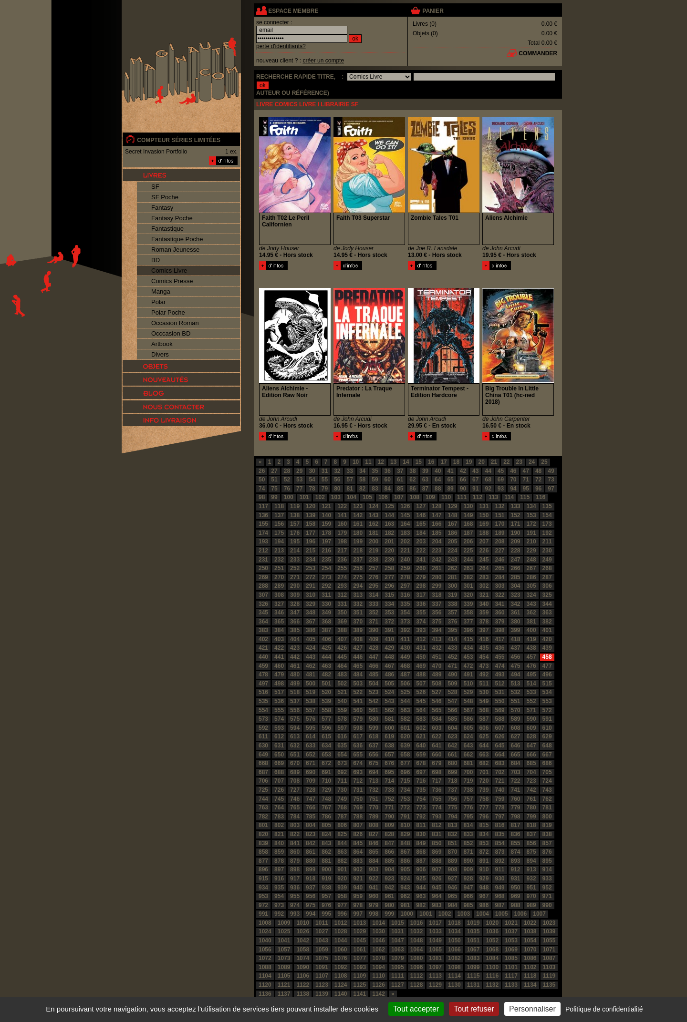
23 (519, 462)
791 (405, 816)
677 (405, 763)
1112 (416, 975)
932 (531, 878)
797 (499, 816)
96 (538, 488)
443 (310, 657)
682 (484, 763)
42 (463, 471)
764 (279, 807)
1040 (265, 940)
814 (468, 825)
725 (263, 790)
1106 (302, 975)
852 (468, 843)
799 (531, 816)
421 (263, 647)
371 (373, 621)
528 (452, 692)
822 (295, 834)
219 (373, 550)
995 (326, 913)
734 (405, 790)
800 (547, 816)
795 (468, 816)
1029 (360, 931)
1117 (511, 975)
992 (279, 913)
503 (358, 683)
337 (436, 604)
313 (358, 595)
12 (381, 462)
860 (295, 851)
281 (452, 577)
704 (531, 772)
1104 (265, 975)
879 (295, 861)
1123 (321, 984)
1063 (397, 949)
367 (310, 621)
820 (263, 834)
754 (421, 799)
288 (263, 586)
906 (421, 869)
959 (358, 896)
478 (263, 674)
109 (430, 497)
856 (531, 843)
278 (405, 577)
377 (468, 621)
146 (421, 515)
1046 (378, 940)
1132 (492, 984)
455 (499, 657)
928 (468, 878)
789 (373, 816)
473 (484, 666)
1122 (302, 984)
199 (358, 541)
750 (358, 799)
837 (531, 834)
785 (310, 816)
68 (488, 479)
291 (310, 586)
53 (299, 479)
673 (342, 763)
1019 (473, 923)
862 (326, 851)
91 (475, 488)
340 (484, 604)
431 (421, 647)
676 (389, 763)
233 (295, 559)
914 (547, 869)
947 (468, 887)
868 (421, 851)
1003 (463, 913)
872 (484, 851)
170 (499, 524)
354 (405, 612)
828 (389, 834)
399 (515, 630)
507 (421, 683)
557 (310, 710)
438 (531, 647)
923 (389, 878)
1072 (265, 958)
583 (421, 718)
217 (342, 550)
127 (421, 506)
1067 (473, 949)
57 (350, 479)
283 (484, 577)
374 (421, 621)
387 (326, 630)
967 (484, 896)
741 (515, 790)
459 (263, 666)
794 (452, 816)
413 (436, 639)
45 (501, 471)
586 (468, 718)
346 (279, 612)
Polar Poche (168, 312)
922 (373, 878)
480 (295, 674)
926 (436, 878)
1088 (265, 967)
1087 (549, 958)
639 (405, 745)
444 (326, 657)
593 (279, 728)
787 (342, 816)
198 (342, 541)
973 (279, 905)
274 (342, 577)
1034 (454, 931)
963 (421, 896)
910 (484, 869)
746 (295, 799)
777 (484, 807)
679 (436, 763)
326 (263, 604)
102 (320, 497)
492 (484, 674)
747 (310, 799)
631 (279, 745)
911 (499, 869)
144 (389, 515)
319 (452, 595)
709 (310, 780)
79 (325, 488)
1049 (435, 940)
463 (326, 666)
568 (484, 710)
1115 (473, 975)
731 (358, 790)
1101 (511, 967)
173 (547, 524)
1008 (265, 923)
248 (531, 559)
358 (468, 612)
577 (326, 718)
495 (531, 674)
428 (373, 647)
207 (484, 541)
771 (389, 807)
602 (421, 728)
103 (336, 497)
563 (405, 710)
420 (547, 639)
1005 (501, 913)
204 (436, 541)
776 (468, 807)
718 (452, 780)
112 (477, 497)
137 (279, 515)
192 (547, 533)
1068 (492, 949)
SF (155, 186)
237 (358, 559)
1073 (284, 958)
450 (421, 657)
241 (421, 559)
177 (310, 533)
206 (468, 541)
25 (544, 462)
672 (326, 763)
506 (405, 683)
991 (263, 913)
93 (501, 488)
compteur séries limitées (178, 140)
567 (468, 710)
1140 (340, 994)
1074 (302, 958)
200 (373, 541)
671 (310, 763)
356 (436, 612)
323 (515, 595)
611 (263, 736)
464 (342, 666)
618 (373, 736)
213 (279, 550)
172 (531, 524)
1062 (378, 949)
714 (389, 780)
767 (326, 807)
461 (295, 666)
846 (373, 843)
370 (358, 621)
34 (362, 471)
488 (421, 674)
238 (373, 559)
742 (531, 790)
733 (389, 790)
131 (484, 506)
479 (279, 674)
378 (484, 621)
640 (421, 745)
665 (515, 754)
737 (452, 790)
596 (326, 728)
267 (531, 568)
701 (484, 772)
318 (436, 595)
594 (295, 728)
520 (326, 692)
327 (279, 604)
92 (488, 488)
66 (463, 479)
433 (452, 647)
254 (326, 568)
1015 (397, 923)
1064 (416, 949)
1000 (406, 913)
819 (547, 825)
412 (421, 639)
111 (462, 497)
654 (342, 754)
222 (421, 550)
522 (358, 692)
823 (310, 834)
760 (515, 799)
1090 (302, 967)
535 (263, 701)
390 (373, 630)
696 (405, 772)
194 (279, 541)
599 (373, 728)
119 (295, 506)
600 (389, 728)
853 (484, 843)
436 (499, 647)
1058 (302, 949)
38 (412, 471)
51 (274, 479)
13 (393, 462)
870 (452, 851)
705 (547, 772)
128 (436, 506)
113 (493, 497)
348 (310, 612)
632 (295, 745)
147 (436, 515)
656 (373, 754)
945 (436, 887)
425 (326, 647)
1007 (539, 913)
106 (383, 497)
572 (547, 710)
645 (499, 745)
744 (263, 799)
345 (263, 612)
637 (373, 745)
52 (287, 479)
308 (279, 595)
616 (342, 736)
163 (389, 524)
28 (287, 471)
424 (310, 647)
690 (310, 772)
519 (310, 692)
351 (358, 612)
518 (295, 692)
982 (421, 905)
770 (373, 807)
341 (499, 604)
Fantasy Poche (172, 218)
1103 (549, 967)
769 (358, 807)
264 (484, 568)
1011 (321, 923)
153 (531, 515)
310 (310, 595)
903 (373, 869)
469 (421, 666)
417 (499, 639)
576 (310, 718)
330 (326, 604)
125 (389, 506)
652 (310, 754)
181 (373, 533)
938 (326, 887)
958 (342, 896)
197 (326, 541)
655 (358, 754)
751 (373, 799)
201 (389, 541)
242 (436, 559)
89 (450, 488)
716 (421, 780)
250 (263, 568)
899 (310, 869)
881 (326, 861)
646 (515, 745)
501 (326, 683)
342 (515, 604)
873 (499, 851)
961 (389, 896)
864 (358, 851)
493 (499, 674)
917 (295, 878)
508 (436, 683)
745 (279, 799)
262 (452, 568)
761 (531, 799)
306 (547, 586)
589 (515, 718)
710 (326, 780)
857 (547, 843)
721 (499, 780)
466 (373, 666)
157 (295, 524)
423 (295, 647)
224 (452, 550)
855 (515, 843)
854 (499, 843)
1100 (492, 967)
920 (342, 878)
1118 (530, 975)
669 (279, 763)
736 (436, 790)
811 (421, 825)
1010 (302, 923)
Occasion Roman (175, 323)
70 (513, 479)
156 (279, 524)
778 (499, 807)
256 (358, 568)
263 (468, 568)
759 (499, 799)
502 (342, 683)
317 (421, 595)
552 (531, 701)
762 (547, 799)
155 (263, 524)
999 (389, 913)
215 (310, 550)
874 (515, 851)
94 (513, 488)
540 (342, 701)
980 (389, 905)
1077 (360, 958)
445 (342, 657)
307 (263, 595)
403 (279, 639)
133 (515, 506)
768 (342, 807)
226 (484, 550)
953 (263, 896)
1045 (360, 940)
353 (389, 612)
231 (263, 559)
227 (499, 550)
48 (538, 471)
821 (279, 834)
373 (405, 621)
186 (452, 533)
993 (295, 913)
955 (295, 896)
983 (436, 905)
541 (358, 701)
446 (358, 657)
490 (452, 674)
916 (279, 878)
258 (389, 568)
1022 (530, 923)
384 (279, 630)
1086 (530, 958)
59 (375, 479)
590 (531, 718)
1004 (482, 913)
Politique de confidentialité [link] (604, 1009)
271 (295, 577)
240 (405, 559)
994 (310, 913)
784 (295, 816)
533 (531, 692)
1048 (416, 940)
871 (468, 851)
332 (358, 604)
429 (389, 647)
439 (547, 647)
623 (452, 736)
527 (436, 692)
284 (499, 577)
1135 (549, 984)
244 (468, 559)
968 (499, 896)
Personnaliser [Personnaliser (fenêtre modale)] (532, 1009)
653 (326, 754)
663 (484, 754)
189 (499, 533)
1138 (302, 994)
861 (310, 851)
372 (389, 621)
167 (452, 524)
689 (295, 772)
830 (421, 834)
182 (389, 533)
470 (436, 666)
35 (375, 471)
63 (425, 479)
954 (279, 896)
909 (468, 869)
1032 (416, 931)
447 (373, 657)
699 (452, 772)
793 (436, 816)
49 (551, 471)
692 (342, 772)
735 (421, 790)
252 (295, 568)
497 (263, 683)
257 (373, 568)
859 (279, 851)
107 (399, 497)
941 (373, 887)
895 (547, 861)
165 (421, 524)
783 (279, 816)
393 (421, 630)
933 (547, 878)
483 (342, 674)
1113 (435, 975)
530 (484, 692)
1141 (360, 994)
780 (531, 807)
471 (452, 666)
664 (499, 754)
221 (405, 550)
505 (389, 683)
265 (499, 568)
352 (373, 612)
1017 (435, 923)
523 (373, 692)
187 (468, 533)
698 (436, 772)
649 (263, 754)
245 (484, 559)
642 (452, 745)
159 (326, 524)
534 (547, 692)
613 (295, 736)
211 (547, 541)
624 (468, 736)
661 (452, 754)
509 (452, 683)
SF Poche (164, 197)
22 (506, 462)
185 (436, 533)
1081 (435, 958)
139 (310, 515)
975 (310, 905)
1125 (360, 984)
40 (438, 471)
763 (263, 807)
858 (263, 851)
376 (452, 621)
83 (375, 488)
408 (358, 639)
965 (452, 896)
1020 (492, 923)
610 (547, 728)
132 (499, 506)
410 (389, 639)
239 (389, 559)
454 (484, 657)
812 (436, 825)
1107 (321, 975)
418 (515, 639)
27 (274, 471)
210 (531, 541)
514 (531, 683)
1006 (520, 913)
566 (452, 710)
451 (436, 657)
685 (531, 763)
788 (358, 816)
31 (325, 471)
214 (295, 550)
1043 (321, 940)
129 (452, 506)
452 (452, 657)
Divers (160, 354)
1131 (473, 984)
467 (389, 666)
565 (436, 710)
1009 (284, 923)
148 (452, 515)
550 (499, 701)
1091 (321, 967)
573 (263, 718)
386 (310, 630)
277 (389, 577)
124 (373, 506)
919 (326, 878)
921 (358, 878)
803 (295, 825)
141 (342, 515)
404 (295, 639)
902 (358, 869)
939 (342, 887)
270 (279, 577)
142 (358, 515)
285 (515, 577)
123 (358, 506)
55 (325, 479)
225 (468, 550)
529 (468, 692)
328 (295, 604)
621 (421, 736)
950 (515, 887)
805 (326, 825)
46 (513, 471)
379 (499, 621)
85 (400, 488)
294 (358, 586)
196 (310, 541)
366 (295, 621)
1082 (454, 958)
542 (373, 701)
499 (295, 683)
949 (499, 887)
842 (310, 843)
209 (515, 541)
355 (421, 612)
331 (342, 604)
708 (295, 780)
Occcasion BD (170, 333)
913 (531, 869)
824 (326, 834)
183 (405, 533)
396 (468, 630)
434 (468, 647)
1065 (435, 949)
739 (484, 790)
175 (279, 533)
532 (515, 692)
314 (373, 595)
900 (326, 869)
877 (263, 861)
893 (515, 861)
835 (499, 834)
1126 (378, 984)
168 (468, 524)
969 (515, 896)
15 (419, 462)
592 (263, 728)
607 (499, 728)
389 (358, 630)
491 (468, 674)
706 (263, 780)
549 (484, 701)
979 (373, 905)
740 (499, 790)
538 (310, 701)
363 (547, 612)
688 (279, 772)
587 (484, 718)
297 (405, 586)
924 (405, 878)
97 (551, 488)
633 (310, 745)
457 (531, 657)
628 (531, 736)
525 (405, 692)
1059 (321, 949)
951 (531, 887)
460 (279, 666)
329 (310, 604)
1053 (511, 940)
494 (515, 674)
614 (310, 736)
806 (342, 825)
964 (436, 896)
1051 (473, 940)
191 (531, 533)
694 (373, 772)
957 (326, 896)
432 (436, 647)
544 (405, 701)
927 (452, 878)
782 (263, 816)
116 (540, 497)
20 (481, 462)
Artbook (162, 343)
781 (547, 807)
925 (421, 878)
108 (414, 497)
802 (279, 825)
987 (499, 905)
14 (406, 462)
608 (515, 728)
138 (295, 515)
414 (452, 639)
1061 (360, 949)
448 (389, 657)
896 (263, 869)
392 (405, 630)
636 (358, 745)
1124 (340, 984)
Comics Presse (172, 281)
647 (531, 745)
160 (342, 524)
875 (531, 851)
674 (358, 763)
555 (279, 710)
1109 (360, 975)
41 (450, 471)
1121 (284, 984)
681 (468, 763)
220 (389, 550)
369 (342, 621)
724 (547, 780)
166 (436, 524)
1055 (549, 940)
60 (388, 479)
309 (295, 595)
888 (436, 861)
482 (326, 674)
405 (310, 639)
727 (295, 790)
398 (499, 630)
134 (531, 506)
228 (515, 550)
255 (342, 568)
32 (337, 471)
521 (342, 692)
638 (389, 745)
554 (263, 710)
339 (468, 604)
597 (342, 728)
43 (475, 471)
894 (531, 861)
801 (263, 825)
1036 (492, 931)
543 (389, 701)
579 (358, 718)
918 (310, 878)
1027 (321, 931)
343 (531, 604)
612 (279, 736)
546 (436, 701)
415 (468, 639)
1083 (473, 958)
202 (405, 541)
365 (279, 621)
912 (515, 869)
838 (547, 834)
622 (436, 736)
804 (310, 825)
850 (436, 843)
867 (405, 851)
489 (436, 674)
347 (295, 612)
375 (436, 621)
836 (515, 834)
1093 (360, 967)
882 (342, 861)
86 (412, 488)
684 (515, 763)
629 (547, 736)
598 (358, 728)
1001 (425, 913)
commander (538, 53)
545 (421, 701)
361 (515, 612)
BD (155, 260)
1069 (511, 949)
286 (531, 577)
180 (358, 533)
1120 (265, 984)
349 (326, 612)
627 (515, 736)
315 (389, 595)
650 (279, 754)
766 (310, 807)
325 (547, 595)
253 (310, 568)
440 (263, 657)
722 (515, 780)
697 (421, 772)
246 (499, 559)
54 (312, 479)
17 (443, 462)
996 (342, 913)
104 (351, 497)
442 (295, 657)
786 (326, 816)
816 (499, 825)
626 (499, 736)
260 (421, 568)
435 (484, 647)
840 (279, 843)
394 (436, 630)
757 (468, 799)
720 (484, 780)
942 (389, 887)
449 (405, 657)
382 (547, 621)
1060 (340, 949)
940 (358, 887)
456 (515, 657)
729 (326, 790)
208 (499, 541)
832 (452, 834)
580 (373, 718)
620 (405, 736)
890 (468, 861)
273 (326, 577)
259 (405, 568)
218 (358, 550)
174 (263, 533)
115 (525, 497)
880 (310, 861)
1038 (530, 931)
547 (452, 701)
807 (358, 825)
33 (350, 471)
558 (326, 710)
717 (436, 780)
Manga (160, 291)
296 (389, 586)
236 (342, 559)
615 (326, 736)
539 (326, 701)
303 (499, 586)
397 (484, 630)
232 (279, 559)
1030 (378, 931)
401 (547, 630)
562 (389, 710)
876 (547, 851)
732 (373, 790)
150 (484, 515)
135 (547, 506)
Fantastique (167, 228)
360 (499, 612)
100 (288, 497)
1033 (435, 931)
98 (262, 497)
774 (436, 807)
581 (389, 718)
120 (310, 506)
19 (469, 462)
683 (499, 763)
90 (463, 488)
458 (547, 657)
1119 (549, 975)
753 (405, 799)
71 (526, 479)
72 (538, 479)
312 (342, 595)
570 (515, 710)
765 (295, 807)
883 (358, 861)
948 (484, 887)
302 (484, 586)
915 (263, 878)
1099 (473, 967)
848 (405, 843)
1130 (454, 984)
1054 (530, 940)
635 (342, 745)
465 (358, 666)
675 (373, 763)
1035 (473, 931)
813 (452, 825)
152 (515, 515)
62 (412, 479)
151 (499, 515)
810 (405, 825)
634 (326, 745)
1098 (454, 967)
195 (295, 541)
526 (421, 692)
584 (436, 718)
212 (263, 550)
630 (263, 745)
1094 (378, 967)
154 (547, 515)
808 (373, 825)
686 (547, 763)
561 (373, 710)
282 (468, 577)
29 (299, 471)
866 (389, 851)
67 (475, 479)
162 (373, 524)
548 (468, 701)
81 (350, 488)
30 (312, 471)
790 (389, 816)
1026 (302, 931)
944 (421, 887)
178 (326, 533)
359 (484, 612)
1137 (284, 994)
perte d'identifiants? (281, 46)
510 (468, 683)
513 (515, 683)
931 (515, 878)
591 (547, 718)
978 (358, 905)
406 (326, 639)
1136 (265, 994)
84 (388, 488)
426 (342, 647)
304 (515, 586)
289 (279, 586)
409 (373, 639)
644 (484, 745)
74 (262, 488)
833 (468, 834)
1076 (340, 958)
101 (304, 497)
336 (421, 604)
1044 (340, 940)
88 (438, 488)
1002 (444, 913)
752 (389, 799)
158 (310, 524)
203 (421, 541)
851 (452, 843)
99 (274, 497)
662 (468, 754)
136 (263, 515)
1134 (530, 984)
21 (494, 462)
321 (484, 595)
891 (484, 861)
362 (531, 612)
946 (452, 887)
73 (551, 479)
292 (326, 586)
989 (531, 905)
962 (405, 896)
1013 (360, 923)
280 (436, 577)
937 (310, 887)
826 (358, 834)
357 (452, 612)
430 (405, 647)
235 (326, 559)
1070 (530, 949)
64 (438, 479)
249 (547, 559)
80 (337, 488)
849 (421, 843)
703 (515, 772)
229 (531, 550)
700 (468, 772)
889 (452, 861)
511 (484, 683)
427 (358, 647)
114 (509, 497)
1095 (397, 967)
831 (436, 834)
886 (405, 861)
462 (310, 666)
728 (310, 790)
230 (547, 550)
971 (547, 896)
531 (499, 692)
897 (279, 869)
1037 (511, 931)
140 (326, 515)
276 (373, 577)
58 (362, 479)
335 (405, 604)
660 (436, 754)
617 (358, 736)
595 (310, 728)
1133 (511, 984)
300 (452, 586)
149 (468, 515)
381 (531, 621)
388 (342, 630)
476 (531, 666)
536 (279, 701)
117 (263, 506)
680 (452, 763)
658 (405, 754)
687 (263, 772)
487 (405, 674)
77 (299, 488)
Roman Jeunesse (175, 249)
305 (531, 586)
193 (263, 541)
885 (389, 861)
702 (499, 772)
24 (532, 462)
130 (468, 506)
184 (421, 533)
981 (405, 905)
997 (358, 913)
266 (515, 568)
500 (310, 683)
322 (499, 595)
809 (389, 825)
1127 (397, 984)
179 (342, 533)
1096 (416, 967)
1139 (321, 994)
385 (295, 630)
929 (484, 878)
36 (388, 471)
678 (421, 763)
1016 (416, 923)
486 (389, 674)
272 (310, 577)
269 (263, 577)
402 (263, 639)
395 (452, 630)
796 (484, 816)
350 (342, 612)
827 (373, 834)
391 (389, 630)
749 (342, 799)
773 (421, 807)
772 (405, 807)
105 (367, 497)
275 (358, 577)
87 (425, 488)
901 (342, 869)
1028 (340, 931)
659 (421, 754)
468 (405, 666)
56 (337, 479)
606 (484, 728)
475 (515, 666)
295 (373, 586)
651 (295, 754)
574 (279, 718)
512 (499, 683)
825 (342, 834)
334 (389, 604)
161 (358, 524)
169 (484, 524)
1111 (397, 975)
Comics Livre (169, 270)
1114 (454, 975)
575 (295, 718)
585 (452, 718)
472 (468, 666)
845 (358, 843)
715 (405, 780)
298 (421, 586)
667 (547, 754)
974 (295, 905)
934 (263, 887)
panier (432, 11)
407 (342, 639)
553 (547, 701)
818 (531, 825)
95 (526, 488)
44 (488, 471)
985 (468, 905)
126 (405, 506)
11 (368, 462)
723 (531, 780)
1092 (340, 967)
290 (295, 586)
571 (531, 710)
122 (342, 506)
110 (446, 497)
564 (421, 710)
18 (456, 462)
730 (342, 790)
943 (405, 887)
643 (468, 745)
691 (326, 772)
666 (531, 754)
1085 (511, 958)
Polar (158, 302)
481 (310, 674)
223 (436, 550)
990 (547, 905)
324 (531, 595)
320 (468, 595)
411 (405, 639)
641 (436, 745)
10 (356, 462)
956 (310, 896)
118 (279, 506)
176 (295, 533)
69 (501, 479)
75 (274, 488)
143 (373, 515)
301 (468, 586)
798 (515, 816)
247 (515, 559)
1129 (435, 984)
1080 (416, 958)
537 (295, 701)
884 (373, 861)
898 (295, 869)
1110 (378, 975)
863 (342, 851)
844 (342, 843)
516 (263, 692)
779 (515, 807)
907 (436, 869)
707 (279, 780)
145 (405, 515)
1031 (397, 931)
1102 (530, 967)
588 (499, 718)
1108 (340, 975)
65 (450, 479)
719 (468, 780)
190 (515, 533)
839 (263, 843)
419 (531, 639)
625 (484, 736)
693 (358, 772)
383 (263, 630)
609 (531, 728)
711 (342, 780)
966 (468, 896)
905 (405, 869)
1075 (321, 958)
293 (342, 586)
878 (279, 861)
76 (287, 488)
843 (326, 843)
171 (515, 524)
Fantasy (162, 207)
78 (312, 488)
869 (436, 851)
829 (405, 834)
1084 (492, 958)
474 (499, 666)
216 (326, 550)
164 (405, 524)
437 (515, 647)
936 (295, 887)
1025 (284, 931)
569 (499, 710)
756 (452, 799)
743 (547, 790)
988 (515, 905)
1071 (549, 949)
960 (373, 896)
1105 (284, 975)
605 (468, 728)
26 (262, 471)
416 (484, 639)
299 (436, 586)
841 (295, 843)
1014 (378, 923)
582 (405, 718)
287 (547, 577)
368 (326, 621)
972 (263, 905)
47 (526, 471)
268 (547, 568)
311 (326, 595)
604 (452, 728)
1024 (265, 931)
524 (389, 692)
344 (547, 604)
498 (279, 683)
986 (484, 905)
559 (342, 710)
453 (468, 657)
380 (515, 621)
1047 (397, 940)
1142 (378, 994)
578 (342, 718)
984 (452, 905)
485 (373, 674)
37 (400, 471)
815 (484, 825)
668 (263, 763)
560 (358, 710)
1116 (492, 975)
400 (531, 630)
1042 (302, 940)
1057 (284, 949)
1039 (549, 931)
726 (279, 790)
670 (295, 763)
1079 (397, 958)
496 (547, 674)
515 (547, 683)
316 (405, 595)
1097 (435, 967)
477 (547, 666)
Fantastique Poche (177, 239)
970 (531, 896)
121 (326, 506)
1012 (340, 923)
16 (431, 462)
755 (436, 799)
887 (421, 861)
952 (547, 887)
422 (279, 647)
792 (421, 816)
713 (373, 780)
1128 (416, 984)
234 (310, 559)
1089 (284, 967)
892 (499, 861)
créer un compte (323, 60)
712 (358, 780)
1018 (454, 923)
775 (452, 807)
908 (452, 869)
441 (279, 657)
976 (326, 905)
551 (515, 701)
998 (373, 913)
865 (373, 851)
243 (452, 559)
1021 (511, 923)
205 (452, 541)
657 (389, 754)
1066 (454, 949)
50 (262, 479)
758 (484, 799)
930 (499, 878)
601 (405, 728)
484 (358, 674)
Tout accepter (416, 1009)
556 (295, 710)
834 (484, 834)
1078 (378, 958)
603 (436, 728)
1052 (492, 940)
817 (515, 825)
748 (326, 799)
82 (362, 488)
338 (452, 604)
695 (389, 772)
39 (425, 471)
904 (389, 869)
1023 (549, 923)
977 (342, 905)
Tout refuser (474, 1009)
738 (468, 790)
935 (279, 887)
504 (373, 683)
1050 (454, 940)
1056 (265, 949)
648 (547, 745)
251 (279, 568)
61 (400, 479)
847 (389, 843)
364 (263, 621)
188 (484, 533)
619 (389, 736)
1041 (284, 940)
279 (421, 577)
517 (279, 692)
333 (373, 604)
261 (436, 568)
